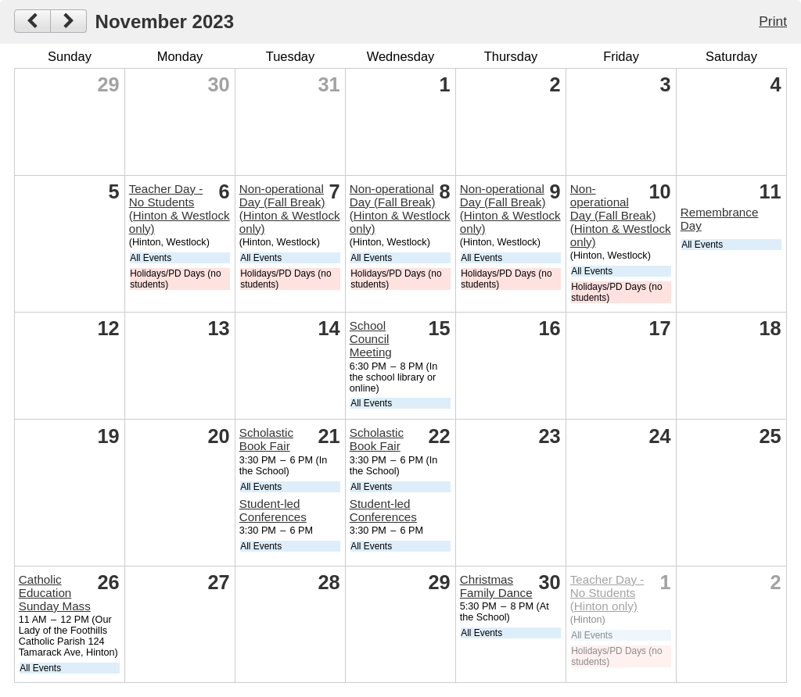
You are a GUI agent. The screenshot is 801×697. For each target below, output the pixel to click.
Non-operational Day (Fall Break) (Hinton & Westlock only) (289, 208)
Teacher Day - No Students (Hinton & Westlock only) (179, 208)
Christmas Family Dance (496, 586)
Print (773, 21)
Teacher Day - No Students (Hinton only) (607, 593)
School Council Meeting (371, 339)
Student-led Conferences (273, 510)
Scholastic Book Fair (266, 439)
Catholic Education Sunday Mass (55, 593)
